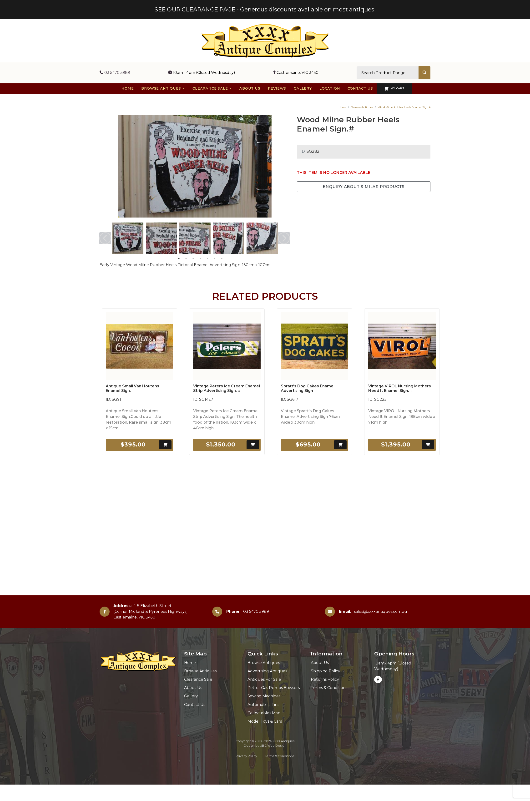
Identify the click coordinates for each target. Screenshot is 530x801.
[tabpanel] (128, 238)
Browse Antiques (362, 107)
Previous (105, 238)
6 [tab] (214, 258)
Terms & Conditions (329, 687)
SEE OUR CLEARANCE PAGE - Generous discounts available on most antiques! (265, 9)
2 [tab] (186, 258)
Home (342, 107)
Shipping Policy (325, 671)
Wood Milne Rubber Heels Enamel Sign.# (404, 107)
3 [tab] (193, 258)
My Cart (394, 89)
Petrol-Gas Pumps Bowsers (273, 687)
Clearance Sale (198, 679)
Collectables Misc (263, 713)
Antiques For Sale (264, 679)
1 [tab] (179, 258)
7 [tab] (221, 258)
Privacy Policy (246, 756)
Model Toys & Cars (264, 721)
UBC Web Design (273, 745)
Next (284, 238)
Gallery (191, 696)
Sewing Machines (263, 696)
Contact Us (194, 704)
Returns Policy (325, 679)
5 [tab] (207, 258)
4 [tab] (200, 258)
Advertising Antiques (267, 671)
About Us (193, 687)
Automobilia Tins (263, 704)
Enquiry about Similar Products (363, 186)
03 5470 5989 (115, 72)
